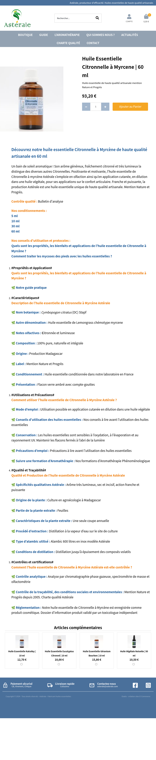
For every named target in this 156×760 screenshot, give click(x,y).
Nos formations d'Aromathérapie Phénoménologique (112, 461)
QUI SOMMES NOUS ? (100, 35)
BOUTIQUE (25, 35)
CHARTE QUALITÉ (68, 43)
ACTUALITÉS (129, 35)
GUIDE (43, 35)
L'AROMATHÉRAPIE (67, 35)
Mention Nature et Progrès (45, 363)
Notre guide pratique (31, 287)
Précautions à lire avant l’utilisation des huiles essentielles (91, 450)
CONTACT (93, 43)
